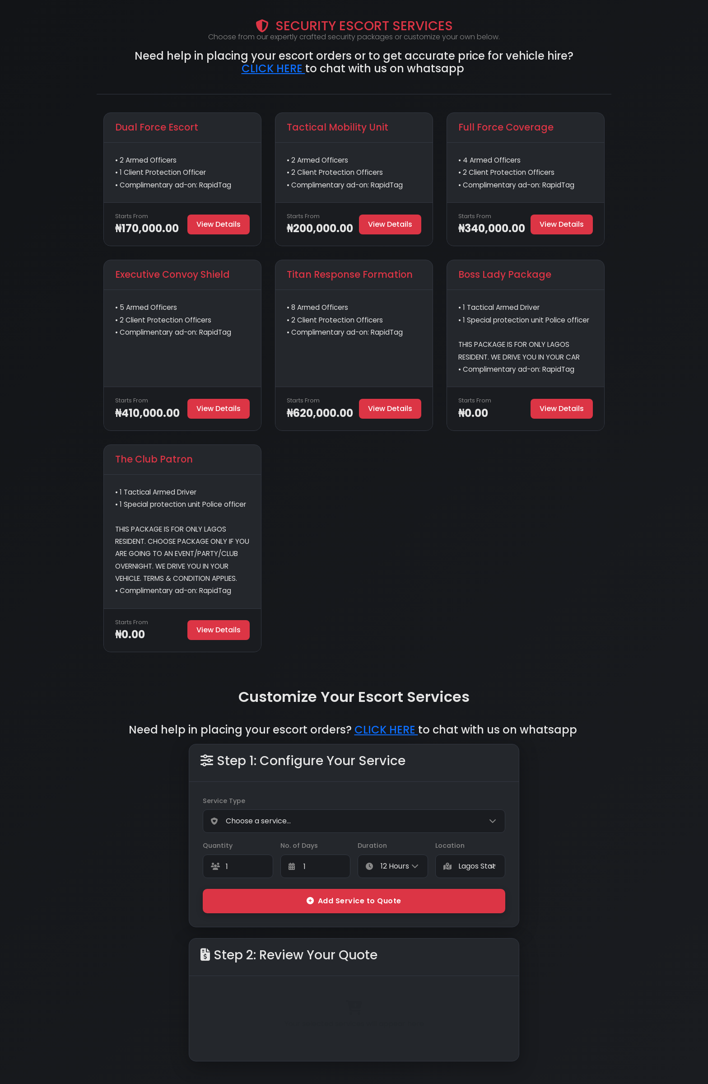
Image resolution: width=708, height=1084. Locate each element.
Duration (372, 845)
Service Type (224, 800)
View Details (218, 224)
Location (450, 845)
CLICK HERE (273, 68)
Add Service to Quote (354, 901)
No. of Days (299, 845)
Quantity (218, 845)
